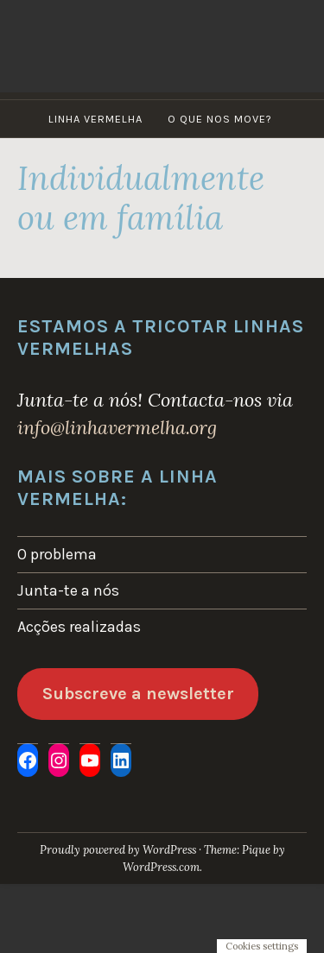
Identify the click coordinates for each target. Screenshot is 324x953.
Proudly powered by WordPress (118, 850)
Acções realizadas (79, 626)
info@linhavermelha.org (117, 427)
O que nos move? (220, 118)
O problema (57, 554)
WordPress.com (161, 867)
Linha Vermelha (95, 118)
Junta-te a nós (68, 590)
